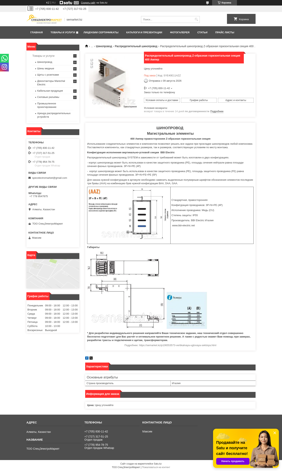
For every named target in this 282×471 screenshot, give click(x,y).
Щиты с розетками (48, 74)
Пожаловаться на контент (156, 467)
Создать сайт (88, 2)
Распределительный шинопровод (136, 46)
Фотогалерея (180, 32)
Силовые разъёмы (48, 97)
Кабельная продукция (50, 90)
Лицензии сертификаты (101, 32)
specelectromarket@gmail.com (49, 177)
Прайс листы (224, 32)
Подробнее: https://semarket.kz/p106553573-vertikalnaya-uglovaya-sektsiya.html (170, 345)
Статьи (202, 32)
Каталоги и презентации (144, 32)
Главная (36, 32)
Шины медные (45, 68)
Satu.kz (158, 463)
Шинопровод (104, 46)
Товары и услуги (63, 32)
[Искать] (196, 19)
